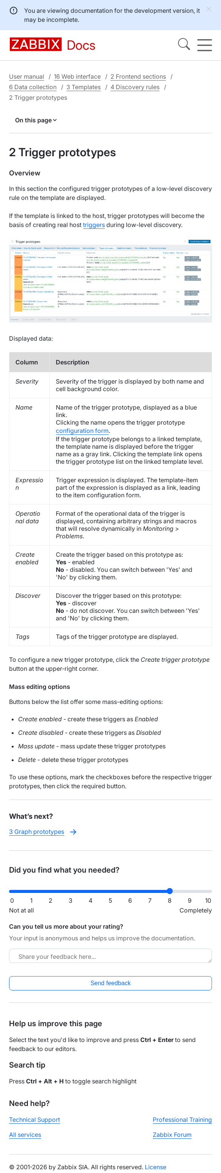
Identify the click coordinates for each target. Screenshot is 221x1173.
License (155, 1167)
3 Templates (83, 87)
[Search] (184, 45)
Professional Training (182, 1119)
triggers (94, 225)
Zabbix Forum (172, 1134)
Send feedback (111, 983)
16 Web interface (77, 76)
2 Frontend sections (138, 76)
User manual (26, 76)
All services (25, 1134)
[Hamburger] (204, 45)
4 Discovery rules (135, 87)
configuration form (82, 430)
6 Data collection (33, 87)
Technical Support (34, 1119)
